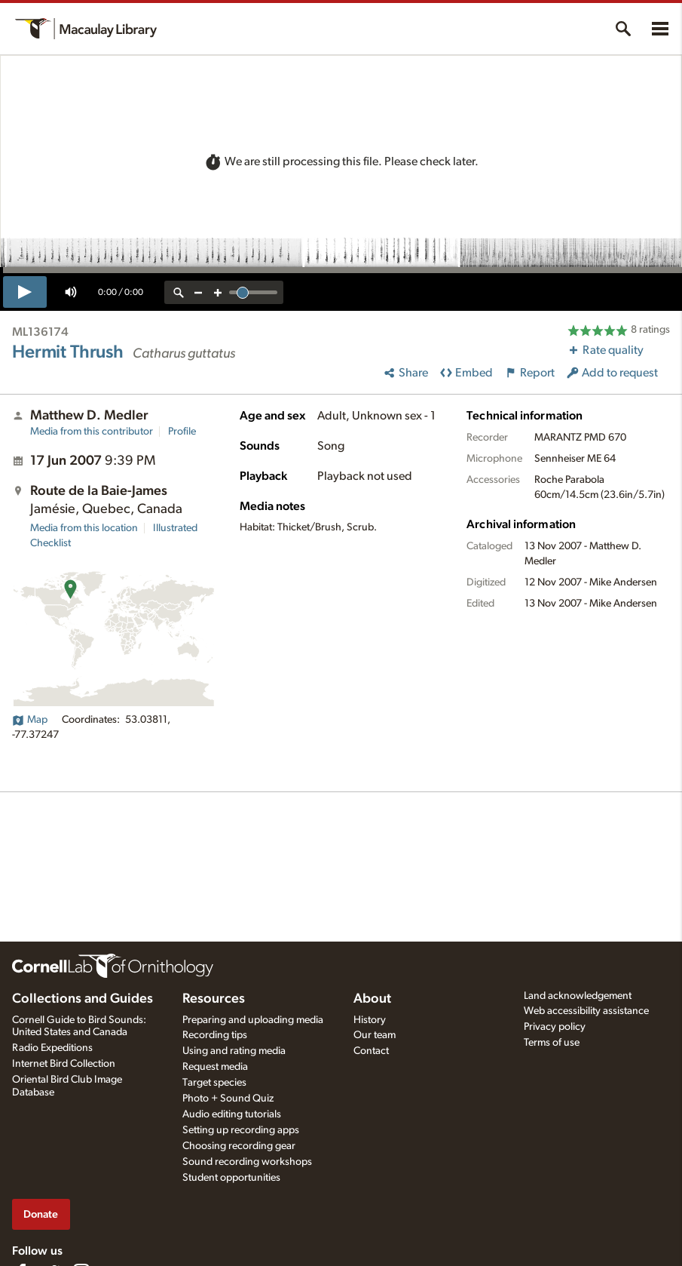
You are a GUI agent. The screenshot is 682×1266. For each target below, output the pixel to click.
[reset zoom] (178, 292)
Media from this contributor (91, 431)
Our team (374, 1035)
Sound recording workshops (247, 1162)
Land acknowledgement (578, 996)
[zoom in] (217, 292)
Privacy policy (555, 1027)
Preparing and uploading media (252, 1020)
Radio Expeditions (52, 1048)
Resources (213, 999)
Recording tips (214, 1035)
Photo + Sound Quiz (228, 1098)
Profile (182, 431)
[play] (25, 292)
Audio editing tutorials (231, 1114)
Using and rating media (234, 1051)
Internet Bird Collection (63, 1064)
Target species (214, 1082)
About (372, 999)
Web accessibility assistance (586, 1011)
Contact (371, 1051)
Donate (40, 1214)
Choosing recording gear (238, 1146)
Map (29, 719)
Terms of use (552, 1042)
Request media (215, 1067)
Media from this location (84, 528)
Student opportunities (231, 1177)
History (369, 1020)
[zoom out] (198, 292)
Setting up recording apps (240, 1130)
